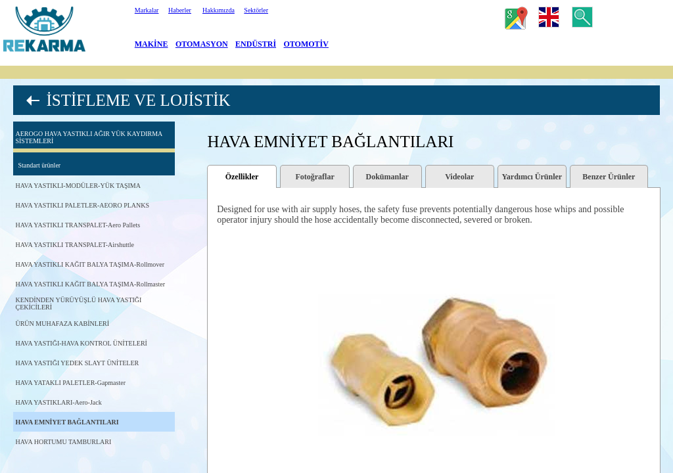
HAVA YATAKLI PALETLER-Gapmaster (70, 382)
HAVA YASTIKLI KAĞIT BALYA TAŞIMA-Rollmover (89, 264)
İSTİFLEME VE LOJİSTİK (138, 100)
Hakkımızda (218, 10)
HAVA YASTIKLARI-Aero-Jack (58, 402)
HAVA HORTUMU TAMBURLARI (63, 441)
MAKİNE (151, 44)
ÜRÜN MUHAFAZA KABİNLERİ (62, 323)
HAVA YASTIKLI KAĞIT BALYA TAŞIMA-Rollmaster (90, 284)
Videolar (459, 176)
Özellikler (242, 176)
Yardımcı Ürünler (532, 176)
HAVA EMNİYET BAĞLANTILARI (66, 422)
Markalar (147, 10)
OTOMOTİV (306, 44)
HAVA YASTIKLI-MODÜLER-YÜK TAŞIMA (78, 185)
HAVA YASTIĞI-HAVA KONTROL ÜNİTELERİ (81, 343)
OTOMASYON (201, 44)
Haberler (179, 10)
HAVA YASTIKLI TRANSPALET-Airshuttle (74, 244)
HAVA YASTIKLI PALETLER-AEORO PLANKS (82, 205)
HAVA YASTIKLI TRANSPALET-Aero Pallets (77, 225)
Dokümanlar (386, 176)
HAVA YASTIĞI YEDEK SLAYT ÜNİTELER (77, 363)
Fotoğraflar (314, 176)
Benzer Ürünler (608, 176)
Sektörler (256, 10)
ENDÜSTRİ (255, 44)
